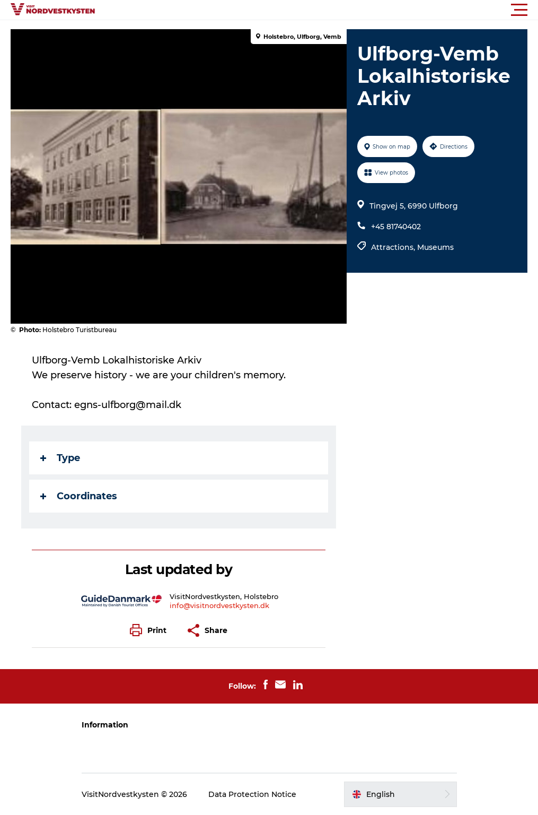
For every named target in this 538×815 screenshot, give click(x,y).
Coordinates (78, 496)
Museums (435, 247)
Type (60, 458)
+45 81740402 (396, 226)
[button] (316, 10)
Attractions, (394, 247)
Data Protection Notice (252, 794)
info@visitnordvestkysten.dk (219, 605)
